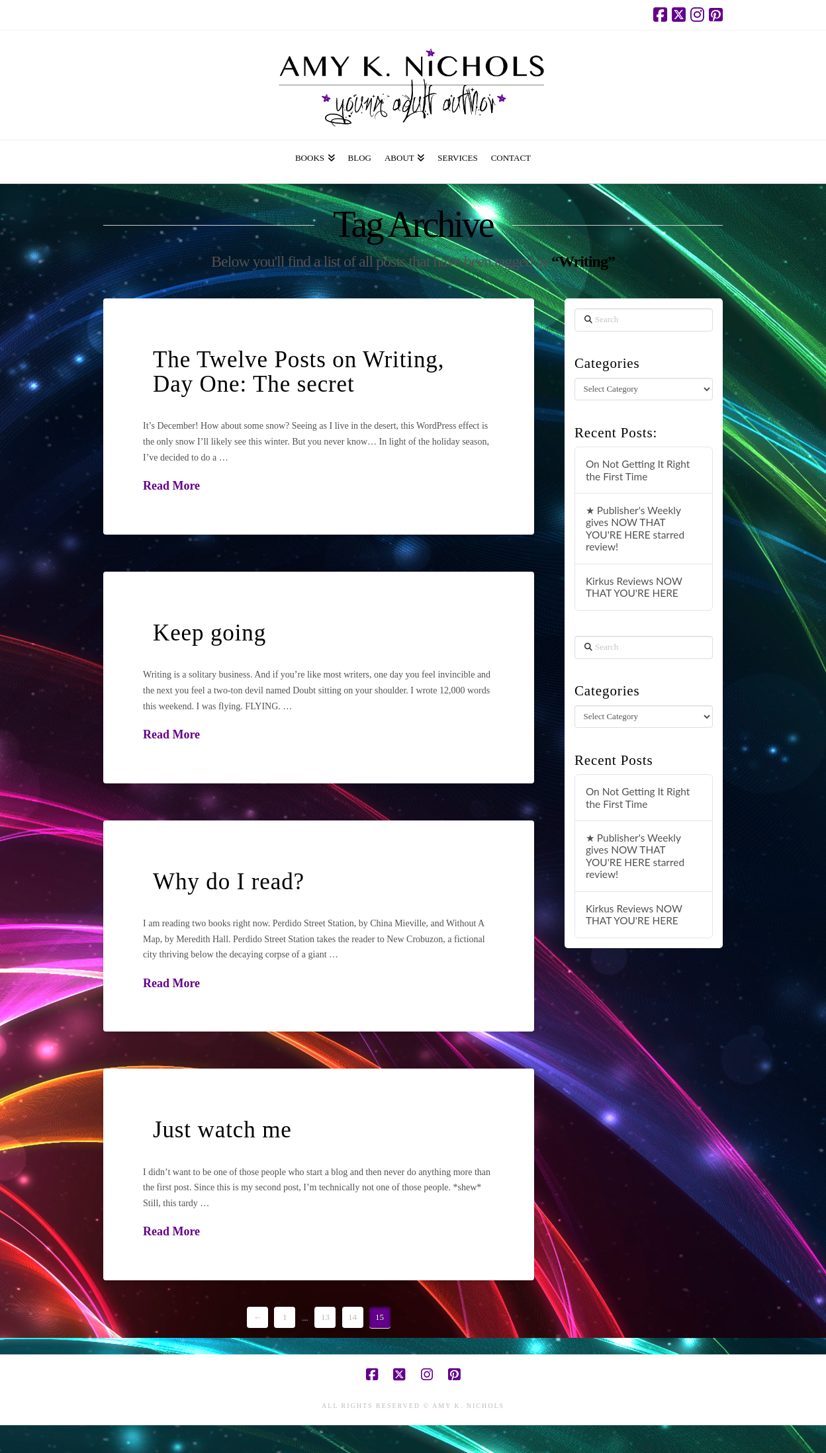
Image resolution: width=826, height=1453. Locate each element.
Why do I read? (228, 882)
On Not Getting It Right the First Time (638, 470)
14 (352, 1317)
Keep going (209, 633)
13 (325, 1317)
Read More (171, 485)
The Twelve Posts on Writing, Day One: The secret (298, 372)
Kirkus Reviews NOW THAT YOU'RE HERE (634, 587)
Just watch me (222, 1130)
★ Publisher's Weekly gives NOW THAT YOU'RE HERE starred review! (635, 528)
